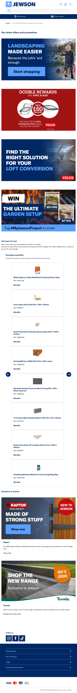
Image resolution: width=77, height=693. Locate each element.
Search (8, 11)
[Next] (68, 374)
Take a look (7, 553)
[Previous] (8, 374)
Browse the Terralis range (12, 614)
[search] (38, 11)
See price (16, 285)
